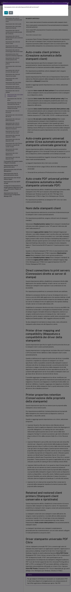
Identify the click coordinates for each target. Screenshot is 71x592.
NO (11, 13)
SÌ (6, 13)
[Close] (68, 3)
